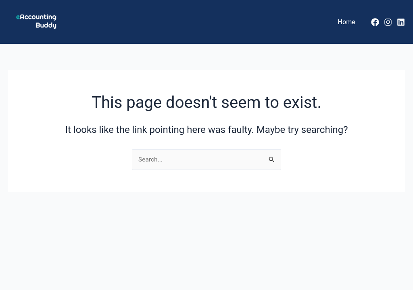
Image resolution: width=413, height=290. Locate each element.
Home (348, 22)
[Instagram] (388, 22)
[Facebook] (375, 22)
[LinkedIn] (401, 22)
